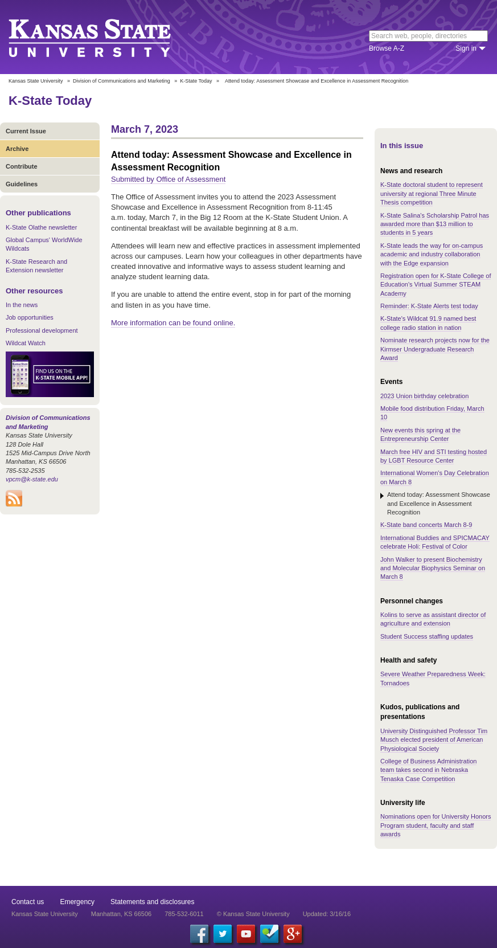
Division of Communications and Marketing (121, 81)
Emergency (77, 902)
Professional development (42, 330)
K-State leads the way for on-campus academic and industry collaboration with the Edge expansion (431, 254)
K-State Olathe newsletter (41, 227)
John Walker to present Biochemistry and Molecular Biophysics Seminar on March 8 (432, 568)
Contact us (27, 902)
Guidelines (22, 184)
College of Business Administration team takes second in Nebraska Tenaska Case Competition (428, 770)
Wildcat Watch (26, 343)
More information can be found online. (173, 322)
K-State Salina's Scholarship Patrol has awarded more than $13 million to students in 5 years (434, 224)
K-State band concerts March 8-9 (426, 524)
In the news (22, 304)
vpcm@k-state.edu (32, 479)
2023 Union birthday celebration (424, 396)
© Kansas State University (253, 913)
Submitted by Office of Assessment (168, 179)
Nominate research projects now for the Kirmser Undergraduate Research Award (435, 349)
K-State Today (196, 81)
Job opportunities (30, 317)
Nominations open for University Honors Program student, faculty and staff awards (435, 825)
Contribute (22, 166)
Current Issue (26, 131)
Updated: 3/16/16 (327, 913)
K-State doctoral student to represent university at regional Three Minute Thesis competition (431, 193)
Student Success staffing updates (426, 636)
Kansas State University (104, 37)
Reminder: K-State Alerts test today (429, 306)
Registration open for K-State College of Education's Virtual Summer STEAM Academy (435, 284)
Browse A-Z (386, 48)
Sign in (466, 48)
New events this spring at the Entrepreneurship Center (420, 434)
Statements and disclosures (152, 902)
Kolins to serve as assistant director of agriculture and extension (433, 619)
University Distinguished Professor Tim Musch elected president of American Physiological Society (433, 740)
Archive (17, 148)
